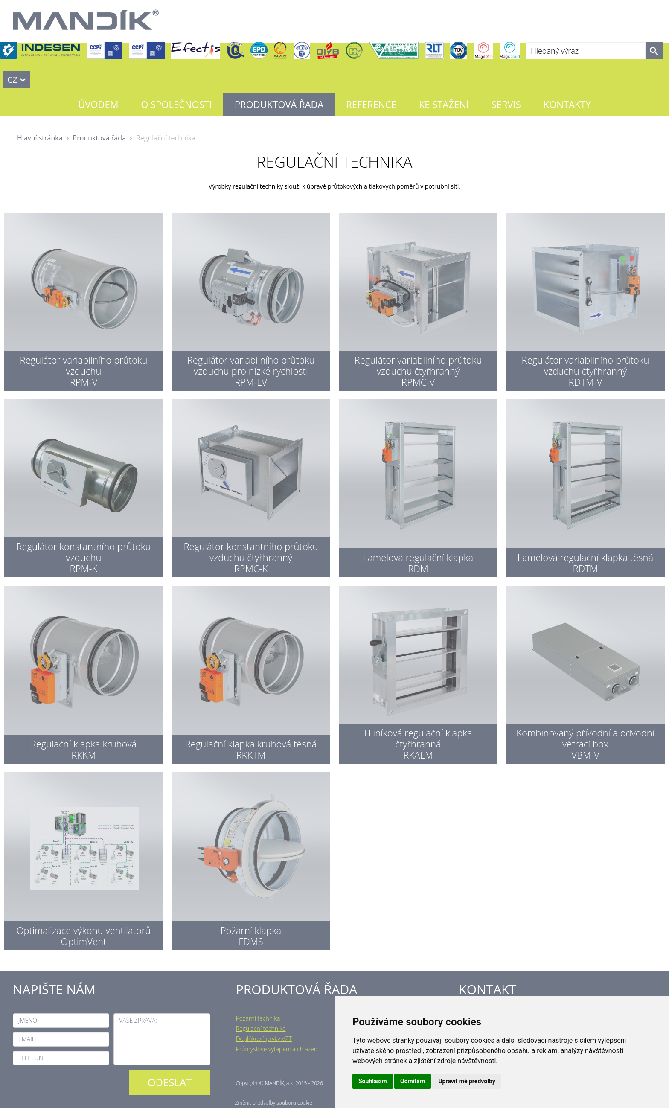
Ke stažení (444, 104)
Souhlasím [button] (372, 1081)
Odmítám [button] (412, 1081)
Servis (506, 104)
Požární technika (258, 1018)
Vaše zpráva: (138, 1020)
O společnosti (176, 104)
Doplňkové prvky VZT (264, 1039)
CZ (12, 79)
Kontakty (567, 104)
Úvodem (98, 104)
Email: (27, 1039)
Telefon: (31, 1058)
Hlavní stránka (40, 137)
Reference (371, 104)
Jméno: (28, 1020)
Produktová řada (279, 104)
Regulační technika (261, 1028)
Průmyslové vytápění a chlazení (277, 1049)
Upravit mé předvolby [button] (466, 1081)
